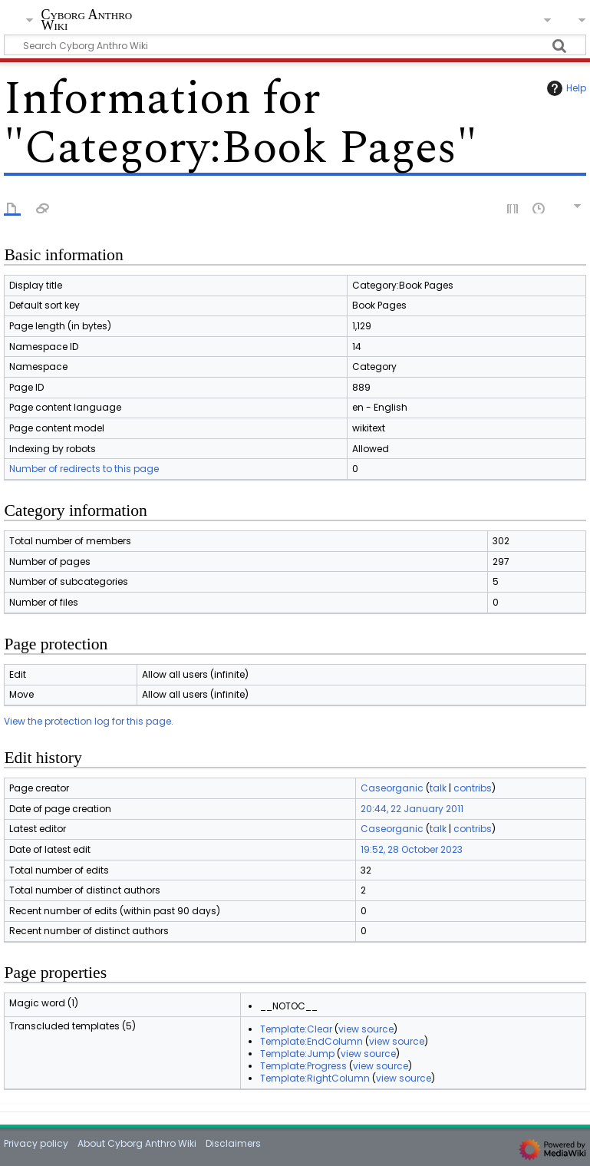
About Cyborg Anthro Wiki (136, 1143)
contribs (472, 787)
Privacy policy (36, 1143)
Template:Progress (303, 1065)
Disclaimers (233, 1143)
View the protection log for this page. (88, 721)
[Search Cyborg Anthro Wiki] (295, 45)
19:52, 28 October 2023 (412, 849)
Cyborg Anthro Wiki (86, 20)
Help (564, 88)
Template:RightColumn (315, 1078)
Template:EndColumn (311, 1041)
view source (366, 1029)
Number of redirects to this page (84, 468)
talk (438, 787)
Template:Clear (296, 1029)
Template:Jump (297, 1053)
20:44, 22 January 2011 (412, 808)
